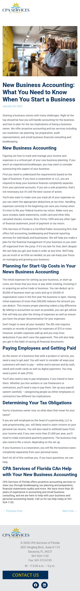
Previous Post (12, 511)
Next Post (69, 511)
